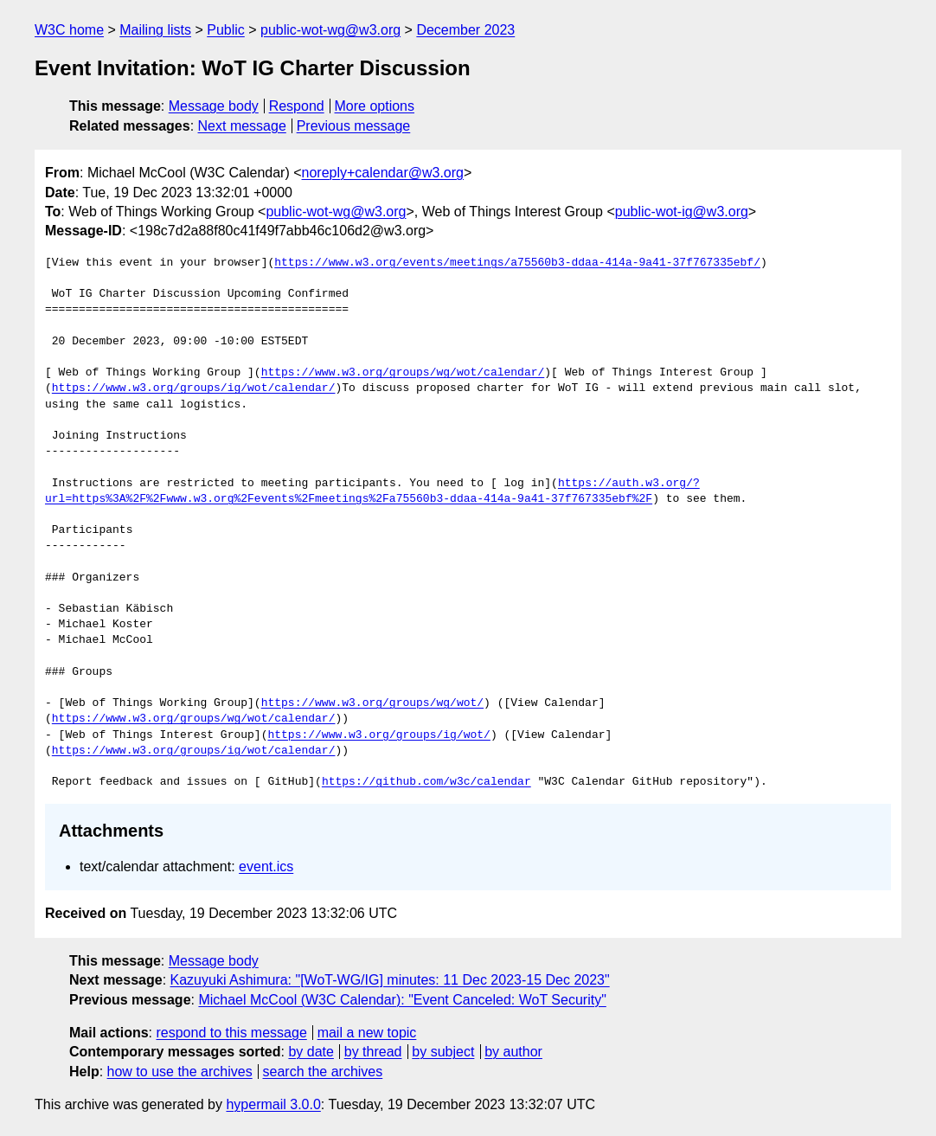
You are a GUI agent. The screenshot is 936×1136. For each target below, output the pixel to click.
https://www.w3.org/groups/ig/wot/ (378, 735)
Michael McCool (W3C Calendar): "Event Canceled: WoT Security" (402, 999)
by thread (373, 1051)
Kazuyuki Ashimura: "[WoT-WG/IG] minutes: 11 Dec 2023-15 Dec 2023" (390, 979)
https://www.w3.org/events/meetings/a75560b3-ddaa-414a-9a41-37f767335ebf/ (517, 263)
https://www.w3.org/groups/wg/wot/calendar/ (403, 373)
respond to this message (231, 1032)
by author (513, 1051)
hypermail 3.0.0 (273, 1104)
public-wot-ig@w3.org (681, 211)
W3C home (69, 29)
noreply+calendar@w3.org (383, 172)
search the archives (323, 1071)
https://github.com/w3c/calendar (426, 782)
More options (375, 106)
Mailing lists (155, 29)
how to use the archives (180, 1071)
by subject (443, 1051)
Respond (296, 106)
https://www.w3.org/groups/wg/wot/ (372, 703)
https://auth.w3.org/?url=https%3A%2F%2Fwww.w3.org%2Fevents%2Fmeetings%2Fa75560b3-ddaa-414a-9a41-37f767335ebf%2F (372, 491)
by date (310, 1051)
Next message (242, 126)
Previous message (354, 126)
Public (226, 29)
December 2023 (465, 29)
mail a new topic (367, 1032)
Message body (214, 106)
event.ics (266, 866)
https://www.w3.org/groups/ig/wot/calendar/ (194, 388)
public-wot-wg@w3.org (330, 29)
